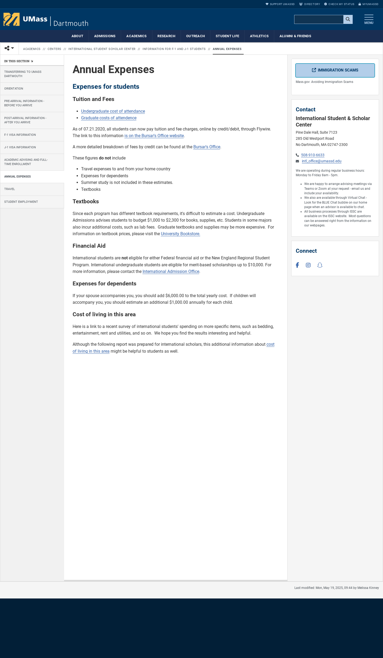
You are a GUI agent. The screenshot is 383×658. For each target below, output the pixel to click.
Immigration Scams (338, 70)
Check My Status (339, 4)
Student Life (227, 36)
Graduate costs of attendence (108, 117)
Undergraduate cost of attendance (113, 111)
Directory (309, 4)
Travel (9, 189)
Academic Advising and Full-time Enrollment (26, 162)
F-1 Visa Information (20, 135)
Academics (136, 36)
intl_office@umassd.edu (322, 161)
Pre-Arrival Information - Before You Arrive (24, 103)
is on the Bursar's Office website (154, 135)
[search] (322, 19)
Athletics (259, 36)
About (77, 36)
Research (166, 36)
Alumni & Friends (295, 36)
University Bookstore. (180, 233)
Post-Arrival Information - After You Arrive (25, 120)
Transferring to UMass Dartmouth (22, 74)
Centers (54, 49)
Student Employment (21, 202)
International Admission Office (171, 271)
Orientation (13, 88)
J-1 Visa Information (20, 147)
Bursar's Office (206, 146)
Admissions (105, 36)
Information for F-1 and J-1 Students (174, 49)
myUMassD (369, 4)
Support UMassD (280, 4)
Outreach (195, 36)
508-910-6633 (312, 155)
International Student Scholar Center (102, 49)
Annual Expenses (227, 49)
